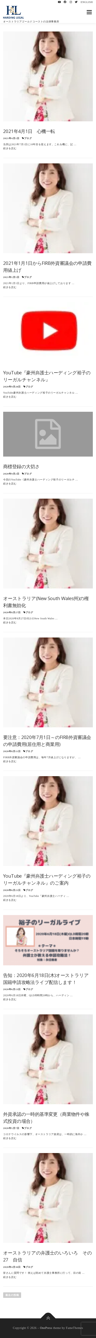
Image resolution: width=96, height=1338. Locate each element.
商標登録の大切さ (21, 466)
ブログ (28, 138)
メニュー (89, 12)
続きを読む (9, 148)
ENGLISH (87, 2)
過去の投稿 (12, 1295)
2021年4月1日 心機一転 (29, 131)
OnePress (46, 1328)
